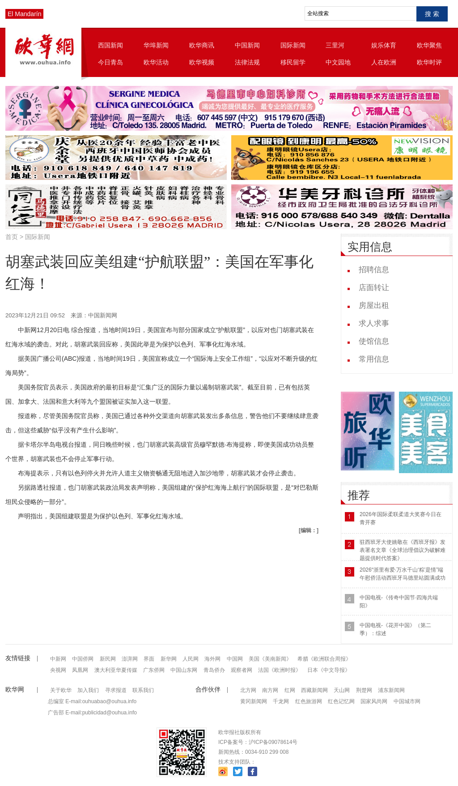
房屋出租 (374, 305)
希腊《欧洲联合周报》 (324, 659)
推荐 (359, 495)
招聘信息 (374, 269)
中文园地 (338, 62)
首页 (11, 236)
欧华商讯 (201, 45)
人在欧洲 (383, 62)
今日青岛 (110, 62)
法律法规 (247, 62)
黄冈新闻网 (253, 701)
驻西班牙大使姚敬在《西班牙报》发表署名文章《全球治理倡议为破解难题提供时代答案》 (402, 550)
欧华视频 (201, 62)
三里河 (335, 45)
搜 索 (432, 13)
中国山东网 (183, 670)
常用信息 (374, 359)
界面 (149, 659)
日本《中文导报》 (328, 670)
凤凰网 (80, 670)
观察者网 (241, 670)
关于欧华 (61, 690)
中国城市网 (407, 701)
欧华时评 (429, 62)
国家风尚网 (373, 701)
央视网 (58, 670)
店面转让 (374, 287)
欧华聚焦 (429, 45)
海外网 (212, 659)
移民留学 (292, 62)
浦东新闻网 (391, 690)
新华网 (169, 659)
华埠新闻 (156, 45)
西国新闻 (110, 45)
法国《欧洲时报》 (279, 670)
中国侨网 (82, 659)
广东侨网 (154, 670)
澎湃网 (130, 659)
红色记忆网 (341, 701)
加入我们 (88, 690)
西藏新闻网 (314, 690)
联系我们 (143, 690)
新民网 (108, 659)
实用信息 (370, 247)
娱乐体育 (383, 45)
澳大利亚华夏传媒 (115, 670)
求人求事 (374, 323)
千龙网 (281, 701)
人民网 (190, 659)
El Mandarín (24, 13)
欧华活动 (156, 62)
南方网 (270, 690)
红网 (289, 690)
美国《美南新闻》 (270, 659)
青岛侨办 (214, 670)
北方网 (248, 690)
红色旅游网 (308, 701)
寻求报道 (116, 690)
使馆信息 (374, 341)
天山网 (342, 690)
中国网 (235, 659)
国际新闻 (292, 45)
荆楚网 (364, 690)
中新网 (58, 659)
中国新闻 (247, 45)
